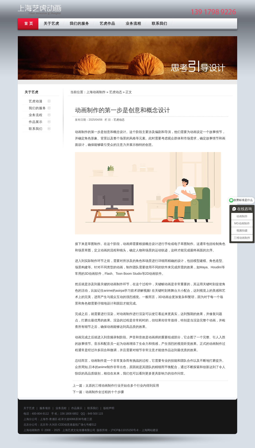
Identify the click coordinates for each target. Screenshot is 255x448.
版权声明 (108, 408)
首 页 (28, 23)
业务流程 (133, 23)
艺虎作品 (107, 23)
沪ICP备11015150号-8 (124, 430)
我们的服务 (79, 23)
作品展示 (35, 122)
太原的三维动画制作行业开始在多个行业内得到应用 (122, 385)
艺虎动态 (115, 92)
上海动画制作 (96, 92)
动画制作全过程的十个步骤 (104, 392)
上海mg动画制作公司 (39, 10)
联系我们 (159, 23)
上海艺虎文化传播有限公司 (78, 430)
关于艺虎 (51, 23)
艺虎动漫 (35, 101)
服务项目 (45, 408)
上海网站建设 (150, 430)
